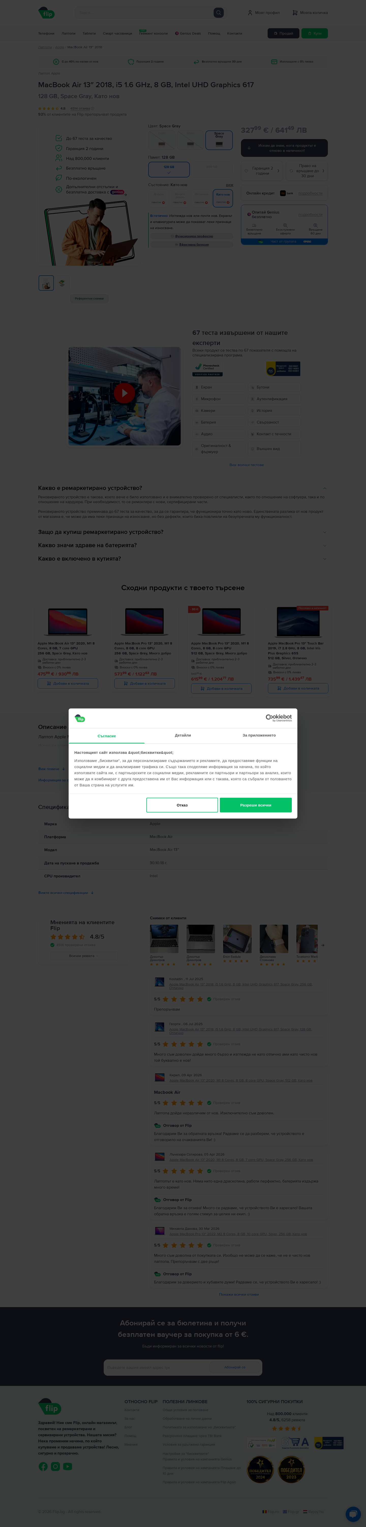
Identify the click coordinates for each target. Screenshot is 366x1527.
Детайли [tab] (183, 735)
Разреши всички (255, 805)
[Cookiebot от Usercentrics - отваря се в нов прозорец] (269, 718)
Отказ (182, 805)
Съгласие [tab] (107, 735)
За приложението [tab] (259, 735)
